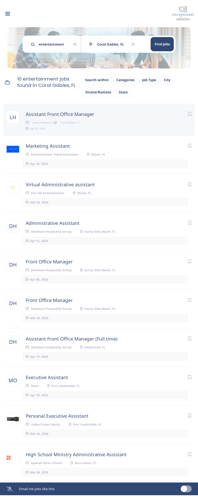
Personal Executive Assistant (57, 422)
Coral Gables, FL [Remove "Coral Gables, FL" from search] (81, 60)
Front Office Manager (49, 268)
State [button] (123, 92)
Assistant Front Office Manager (60, 114)
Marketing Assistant (48, 152)
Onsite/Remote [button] (98, 92)
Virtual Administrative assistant (60, 191)
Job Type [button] (149, 80)
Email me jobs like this (37, 495)
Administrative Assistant (52, 230)
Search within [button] (97, 80)
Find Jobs (162, 44)
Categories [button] (125, 80)
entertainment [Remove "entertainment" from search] (41, 60)
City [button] (167, 80)
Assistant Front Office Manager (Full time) (71, 345)
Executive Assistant (47, 384)
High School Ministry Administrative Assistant (76, 461)
